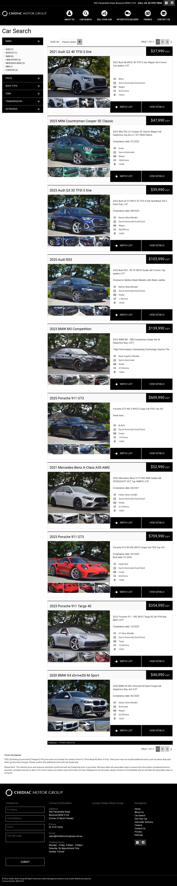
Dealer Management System (53, 879)
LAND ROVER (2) (13, 60)
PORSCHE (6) (12, 70)
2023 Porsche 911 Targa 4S (70, 606)
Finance (148, 19)
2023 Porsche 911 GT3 (67, 537)
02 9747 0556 (155, 3)
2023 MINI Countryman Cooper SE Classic (81, 121)
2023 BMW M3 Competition (70, 329)
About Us (69, 19)
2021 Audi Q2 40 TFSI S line (71, 52)
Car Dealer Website (73, 879)
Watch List (126, 107)
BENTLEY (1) (11, 53)
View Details (157, 107)
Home (138, 809)
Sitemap (139, 835)
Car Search (86, 19)
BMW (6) (10, 56)
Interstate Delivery (128, 19)
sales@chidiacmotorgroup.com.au (65, 836)
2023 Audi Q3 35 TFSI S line (71, 190)
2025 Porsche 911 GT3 (67, 398)
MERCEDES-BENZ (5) (15, 63)
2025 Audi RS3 (61, 260)
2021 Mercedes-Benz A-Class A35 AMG (80, 468)
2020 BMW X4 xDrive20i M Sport (74, 675)
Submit (25, 861)
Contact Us (163, 19)
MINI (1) (9, 66)
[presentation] (27, 850)
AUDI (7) (9, 49)
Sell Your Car (104, 19)
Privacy (138, 831)
